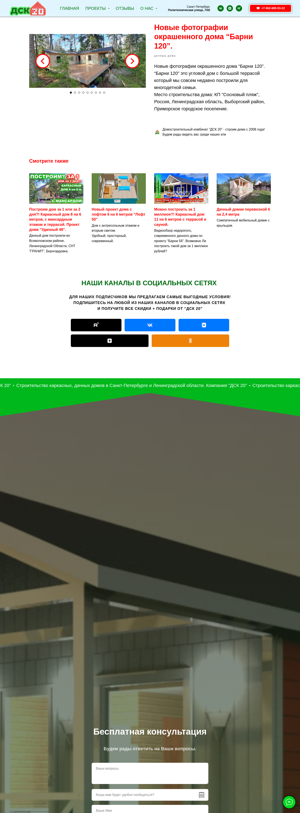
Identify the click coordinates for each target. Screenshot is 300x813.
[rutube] (239, 8)
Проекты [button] (96, 8)
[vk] (221, 8)
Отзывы (125, 8)
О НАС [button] (147, 8)
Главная (69, 8)
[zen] (230, 8)
